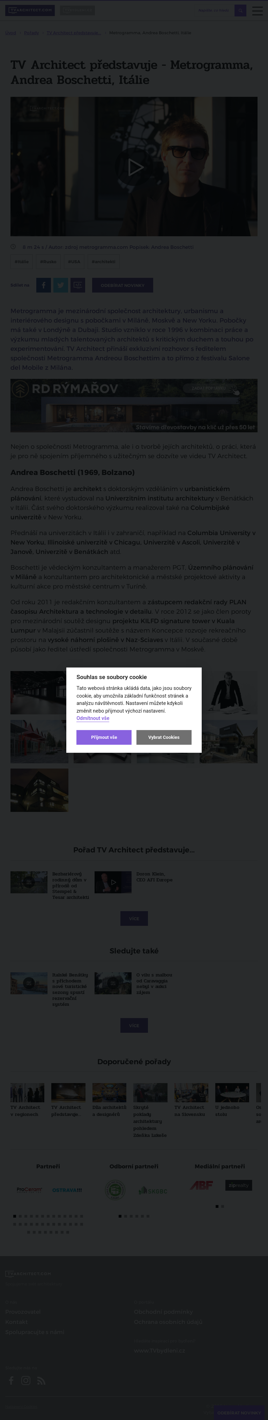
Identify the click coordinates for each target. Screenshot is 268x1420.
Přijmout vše (104, 737)
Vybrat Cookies (163, 737)
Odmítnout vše (92, 718)
